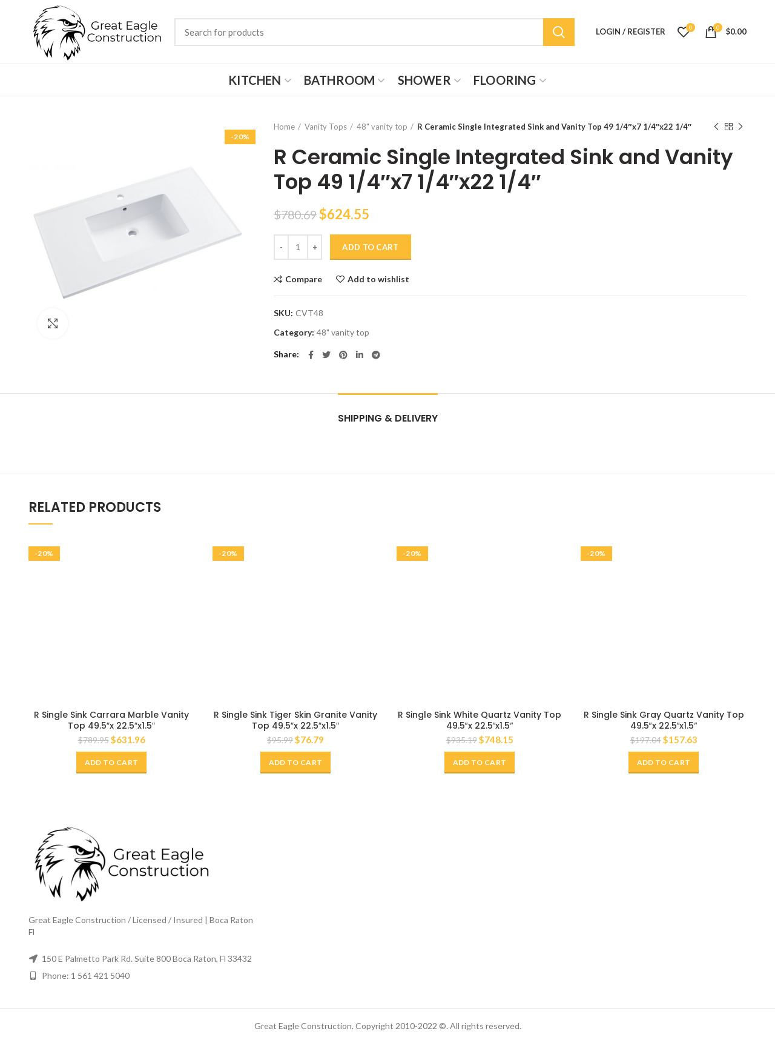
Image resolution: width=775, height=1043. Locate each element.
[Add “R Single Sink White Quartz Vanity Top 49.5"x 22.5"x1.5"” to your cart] (479, 762)
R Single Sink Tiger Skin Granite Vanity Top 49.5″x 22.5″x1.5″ (295, 720)
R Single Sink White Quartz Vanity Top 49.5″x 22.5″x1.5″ (479, 720)
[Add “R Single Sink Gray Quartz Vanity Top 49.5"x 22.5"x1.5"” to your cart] (663, 762)
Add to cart (370, 247)
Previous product (716, 126)
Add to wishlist (378, 279)
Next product (740, 126)
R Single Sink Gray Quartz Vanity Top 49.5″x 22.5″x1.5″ (664, 720)
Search (559, 32)
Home (284, 126)
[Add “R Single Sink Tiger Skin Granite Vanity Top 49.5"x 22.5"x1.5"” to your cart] (295, 762)
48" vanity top (382, 126)
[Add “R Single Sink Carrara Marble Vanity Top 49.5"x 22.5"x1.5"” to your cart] (111, 762)
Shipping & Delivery (388, 418)
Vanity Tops (326, 126)
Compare (303, 279)
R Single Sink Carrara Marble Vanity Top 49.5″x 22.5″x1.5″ (111, 720)
